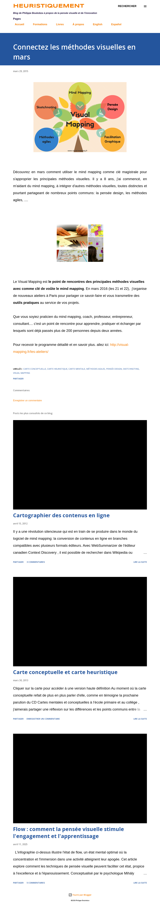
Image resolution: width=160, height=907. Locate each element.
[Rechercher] (127, 6)
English (96, 24)
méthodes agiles (95, 368)
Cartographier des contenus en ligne (61, 515)
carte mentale (77, 368)
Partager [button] (18, 378)
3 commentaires (36, 562)
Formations (38, 24)
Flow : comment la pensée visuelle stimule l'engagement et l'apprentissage (68, 832)
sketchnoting (131, 368)
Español (114, 24)
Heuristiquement (48, 6)
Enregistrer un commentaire (27, 400)
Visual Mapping (21, 373)
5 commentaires (36, 882)
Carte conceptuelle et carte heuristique (65, 672)
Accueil (17, 24)
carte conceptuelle (34, 368)
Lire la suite (140, 562)
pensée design (114, 368)
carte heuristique (57, 368)
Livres (58, 24)
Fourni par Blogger (80, 894)
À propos (76, 24)
